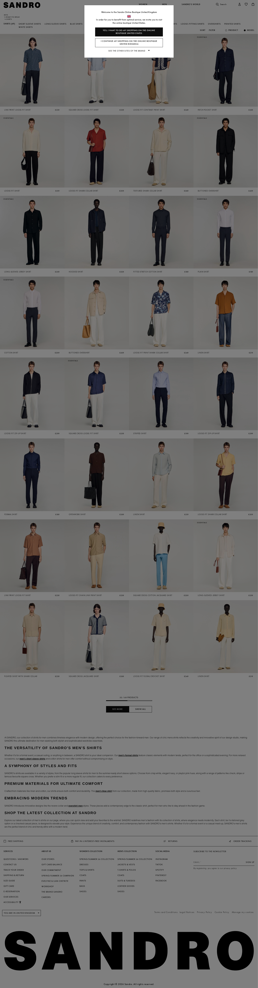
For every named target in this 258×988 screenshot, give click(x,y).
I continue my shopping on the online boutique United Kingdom (129, 42)
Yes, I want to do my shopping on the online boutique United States (129, 31)
